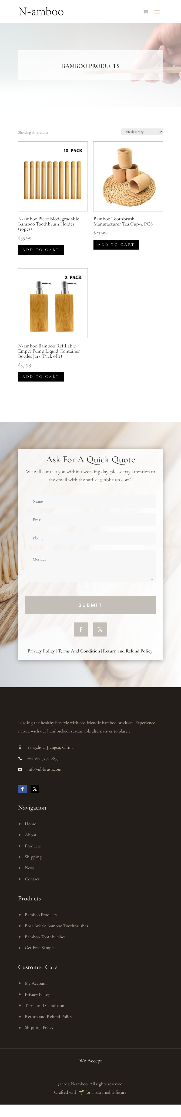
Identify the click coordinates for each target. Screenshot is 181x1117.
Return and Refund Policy (128, 651)
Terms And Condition (79, 651)
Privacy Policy (41, 651)
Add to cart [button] (40, 249)
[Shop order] (142, 131)
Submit (90, 605)
